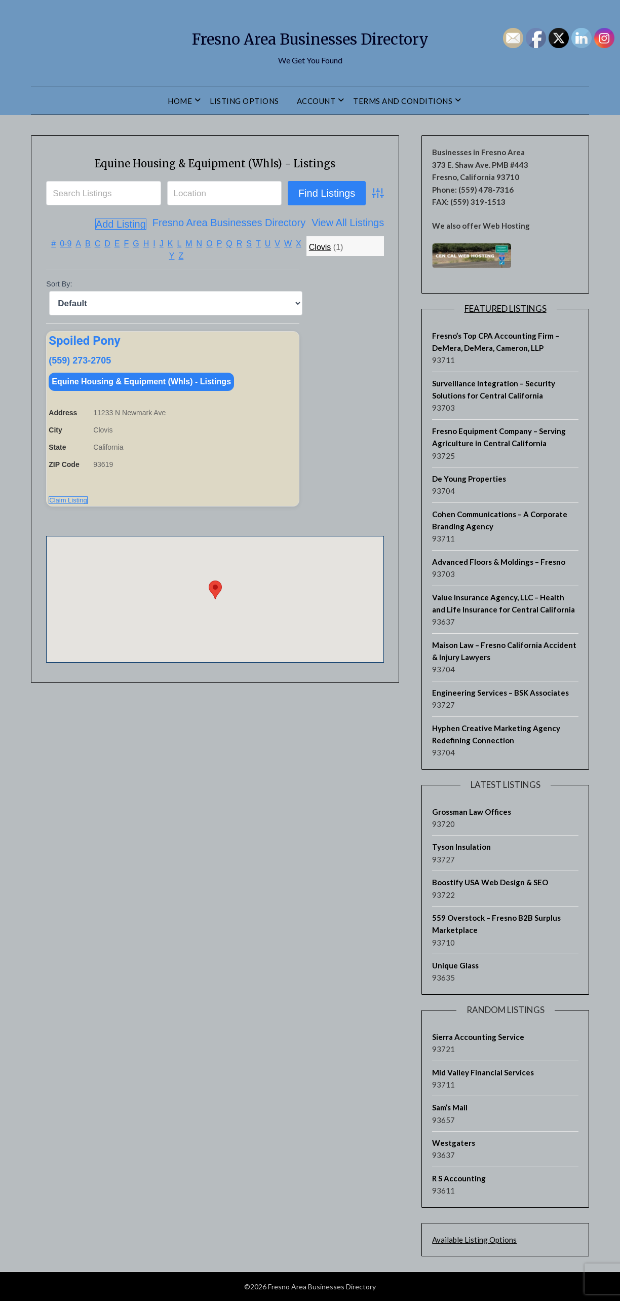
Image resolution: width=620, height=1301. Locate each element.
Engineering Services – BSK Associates (500, 692)
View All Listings (290, 246)
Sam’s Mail (450, 1107)
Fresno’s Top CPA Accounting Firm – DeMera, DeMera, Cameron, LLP (495, 341)
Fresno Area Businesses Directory (310, 36)
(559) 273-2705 (80, 383)
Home (180, 100)
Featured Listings (505, 308)
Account (316, 100)
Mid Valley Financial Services (483, 1072)
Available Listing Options (474, 1239)
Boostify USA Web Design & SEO (490, 882)
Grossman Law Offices (471, 811)
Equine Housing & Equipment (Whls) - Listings (141, 404)
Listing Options (244, 100)
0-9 (65, 266)
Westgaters (453, 1142)
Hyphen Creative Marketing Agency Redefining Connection (496, 734)
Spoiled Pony (84, 363)
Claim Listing (68, 526)
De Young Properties (469, 478)
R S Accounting (459, 1178)
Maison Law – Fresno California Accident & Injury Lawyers (504, 651)
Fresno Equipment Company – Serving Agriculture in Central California (499, 437)
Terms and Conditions (402, 100)
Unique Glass (455, 965)
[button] (215, 616)
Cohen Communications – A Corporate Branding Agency (499, 520)
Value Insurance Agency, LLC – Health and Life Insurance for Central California (503, 603)
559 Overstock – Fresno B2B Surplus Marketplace (496, 923)
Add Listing (358, 246)
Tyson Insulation (461, 846)
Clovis (320, 269)
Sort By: (59, 306)
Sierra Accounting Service (478, 1036)
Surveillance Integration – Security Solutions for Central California (493, 389)
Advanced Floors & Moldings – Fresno (498, 561)
